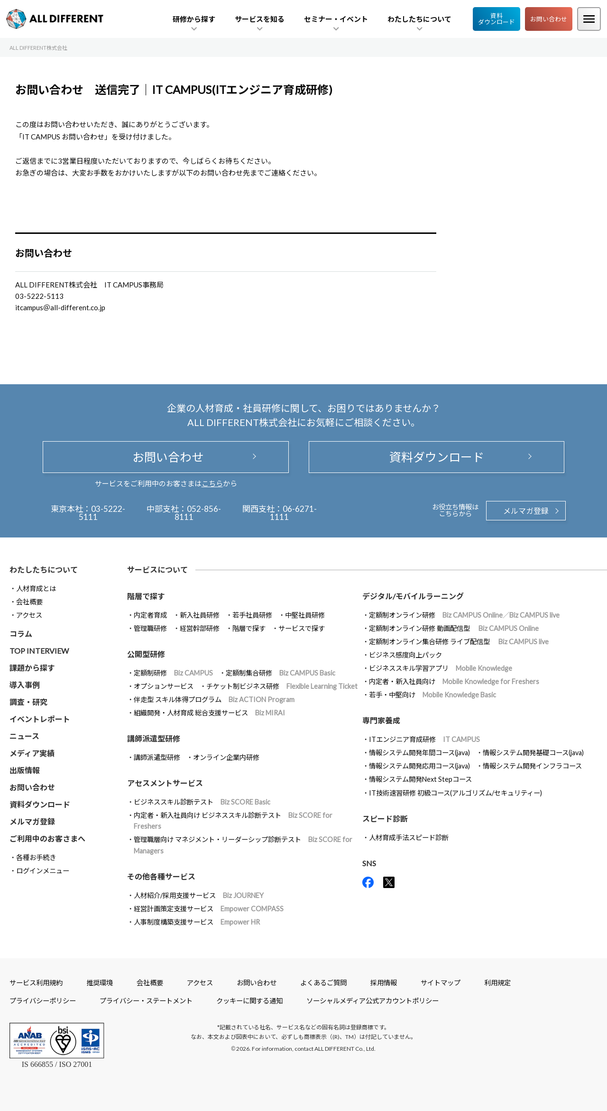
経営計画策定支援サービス (209, 909)
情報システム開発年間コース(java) (419, 753)
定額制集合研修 (280, 673)
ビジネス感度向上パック (405, 655)
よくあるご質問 (323, 983)
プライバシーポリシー (42, 1001)
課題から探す (32, 667)
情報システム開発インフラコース (532, 766)
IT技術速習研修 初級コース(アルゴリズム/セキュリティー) (455, 793)
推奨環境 (99, 983)
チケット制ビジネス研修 (282, 686)
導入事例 (24, 684)
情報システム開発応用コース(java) (419, 766)
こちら (212, 483)
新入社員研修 (200, 615)
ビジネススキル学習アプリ (440, 668)
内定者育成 (150, 615)
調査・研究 (28, 701)
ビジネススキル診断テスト (202, 802)
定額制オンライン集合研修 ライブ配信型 (459, 642)
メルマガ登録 (526, 510)
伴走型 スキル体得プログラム (214, 699)
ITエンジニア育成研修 (424, 739)
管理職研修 (150, 628)
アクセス (29, 615)
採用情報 (383, 983)
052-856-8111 (198, 513)
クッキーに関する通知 (249, 1001)
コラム (20, 633)
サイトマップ (440, 983)
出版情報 (24, 770)
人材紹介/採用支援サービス (199, 895)
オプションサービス (163, 686)
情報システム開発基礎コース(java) (533, 753)
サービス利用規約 (36, 983)
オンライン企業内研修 (226, 757)
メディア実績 (32, 753)
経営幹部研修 (200, 628)
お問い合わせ (548, 19)
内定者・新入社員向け (454, 681)
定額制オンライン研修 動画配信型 (454, 628)
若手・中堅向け (432, 695)
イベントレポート (39, 718)
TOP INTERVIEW (39, 650)
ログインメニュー (42, 871)
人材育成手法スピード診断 (409, 837)
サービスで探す (301, 628)
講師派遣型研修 (157, 757)
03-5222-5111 (102, 513)
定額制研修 (173, 673)
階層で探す (249, 628)
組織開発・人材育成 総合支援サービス (209, 713)
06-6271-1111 (293, 513)
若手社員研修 (252, 615)
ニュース (24, 736)
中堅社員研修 (305, 615)
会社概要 (29, 602)
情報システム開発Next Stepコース (420, 779)
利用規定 (497, 983)
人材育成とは (36, 588)
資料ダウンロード (496, 19)
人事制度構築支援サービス (197, 922)
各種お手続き (36, 857)
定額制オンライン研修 (464, 615)
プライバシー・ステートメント (146, 1001)
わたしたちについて (43, 569)
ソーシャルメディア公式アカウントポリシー (372, 1001)
